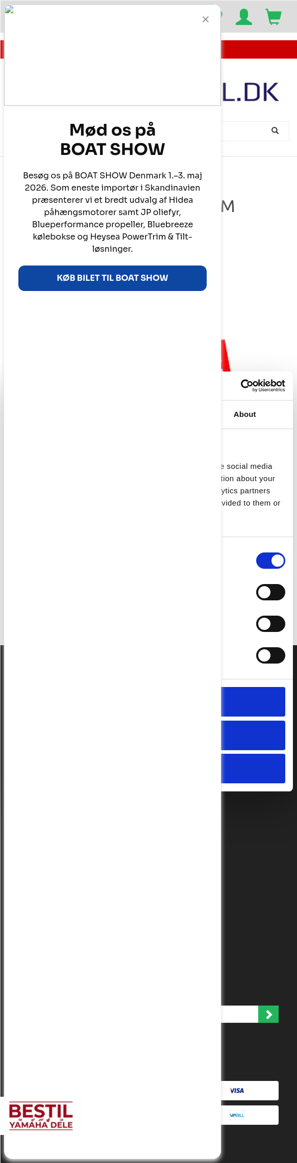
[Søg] (276, 131)
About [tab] (245, 414)
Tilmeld (268, 1014)
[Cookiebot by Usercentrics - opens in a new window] (240, 385)
